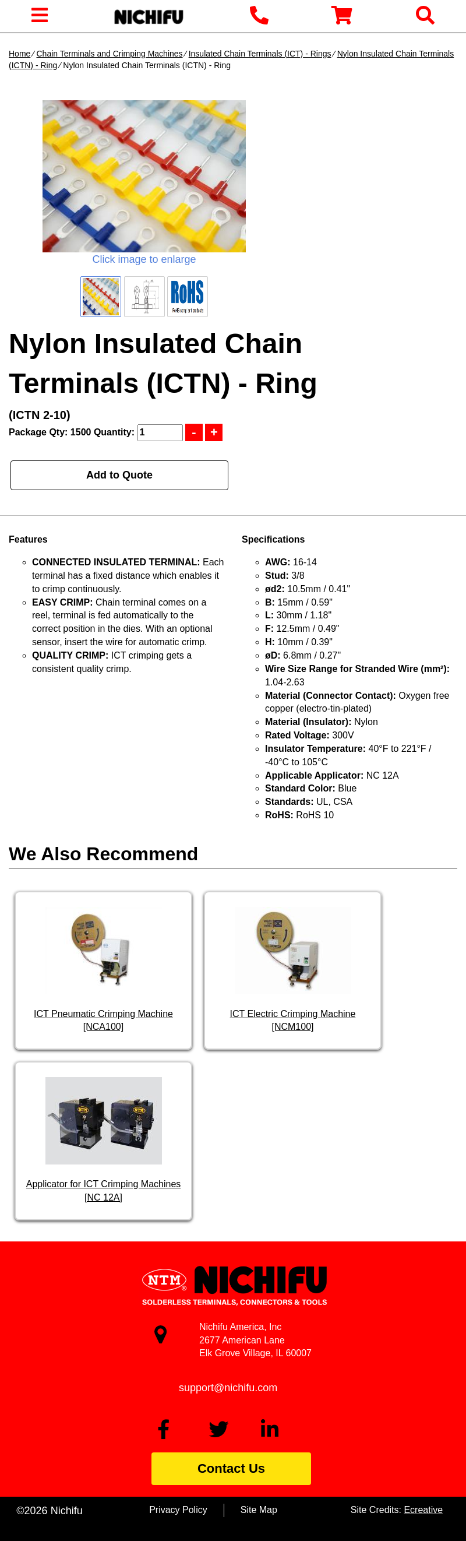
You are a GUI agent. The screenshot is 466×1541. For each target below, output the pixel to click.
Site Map (259, 1510)
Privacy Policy (178, 1510)
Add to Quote (119, 475)
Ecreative (423, 1510)
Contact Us (231, 1468)
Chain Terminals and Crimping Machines (109, 53)
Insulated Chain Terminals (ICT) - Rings (260, 53)
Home (19, 53)
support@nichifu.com (228, 1388)
